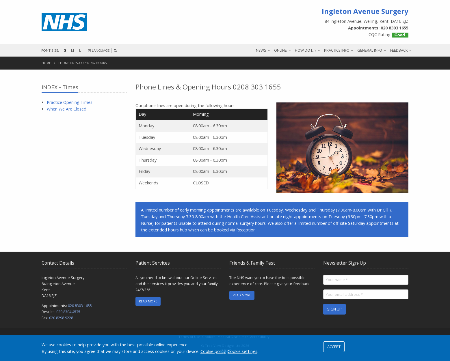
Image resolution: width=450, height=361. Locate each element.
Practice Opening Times (69, 102)
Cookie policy (213, 351)
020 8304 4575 (68, 311)
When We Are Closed (66, 109)
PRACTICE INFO (336, 50)
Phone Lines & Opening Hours (82, 63)
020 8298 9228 (61, 317)
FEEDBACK (399, 50)
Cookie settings (242, 351)
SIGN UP (334, 309)
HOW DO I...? (305, 50)
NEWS (261, 50)
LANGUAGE (98, 50)
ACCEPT (334, 346)
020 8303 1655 (80, 305)
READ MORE (148, 301)
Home (46, 63)
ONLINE (280, 50)
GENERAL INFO (369, 50)
